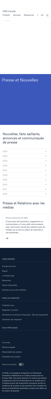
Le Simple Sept (8, 276)
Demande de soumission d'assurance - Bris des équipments (25, 315)
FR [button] (42, 15)
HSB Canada (9, 11)
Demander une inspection (12, 319)
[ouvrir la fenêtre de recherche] (47, 15)
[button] (6, 15)
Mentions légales (8, 347)
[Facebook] (14, 334)
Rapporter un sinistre (10, 310)
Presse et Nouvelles (9, 285)
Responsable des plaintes (12, 352)
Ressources (6, 280)
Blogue (5, 271)
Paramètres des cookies (11, 357)
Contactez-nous (8, 305)
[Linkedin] (6, 334)
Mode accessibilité (13, 364)
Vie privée (6, 342)
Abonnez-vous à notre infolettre (14, 290)
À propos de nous (9, 266)
